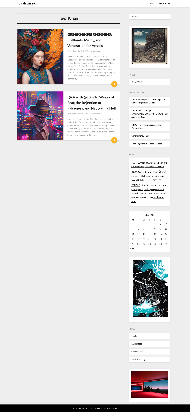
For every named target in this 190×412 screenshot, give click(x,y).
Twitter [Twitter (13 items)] (138, 197)
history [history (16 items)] (149, 176)
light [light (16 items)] (142, 180)
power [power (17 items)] (140, 189)
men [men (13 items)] (150, 180)
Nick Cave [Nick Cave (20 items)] (146, 185)
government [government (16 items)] (136, 176)
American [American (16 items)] (152, 163)
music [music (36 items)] (135, 185)
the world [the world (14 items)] (158, 193)
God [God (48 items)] (162, 171)
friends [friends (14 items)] (155, 172)
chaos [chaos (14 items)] (142, 167)
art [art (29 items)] (159, 162)
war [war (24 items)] (133, 201)
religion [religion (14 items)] (154, 190)
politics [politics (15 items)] (134, 190)
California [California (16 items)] (135, 166)
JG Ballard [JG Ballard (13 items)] (155, 176)
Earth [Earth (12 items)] (141, 172)
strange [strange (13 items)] (134, 193)
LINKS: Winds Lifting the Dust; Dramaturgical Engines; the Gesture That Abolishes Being (149, 113)
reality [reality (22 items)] (147, 189)
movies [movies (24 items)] (157, 179)
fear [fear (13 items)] (147, 172)
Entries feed (136, 344)
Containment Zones (140, 136)
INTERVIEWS (165, 3)
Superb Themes (110, 408)
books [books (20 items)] (164, 162)
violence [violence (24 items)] (158, 197)
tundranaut (92, 51)
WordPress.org (138, 359)
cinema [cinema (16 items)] (155, 166)
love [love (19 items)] (146, 180)
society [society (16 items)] (160, 189)
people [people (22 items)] (163, 185)
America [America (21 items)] (143, 162)
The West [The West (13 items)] (151, 193)
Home (151, 3)
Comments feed (138, 351)
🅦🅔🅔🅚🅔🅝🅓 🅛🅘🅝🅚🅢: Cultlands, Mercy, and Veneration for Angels (88, 40)
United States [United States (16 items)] (147, 197)
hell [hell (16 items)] (143, 176)
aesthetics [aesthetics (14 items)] (135, 163)
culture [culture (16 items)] (161, 166)
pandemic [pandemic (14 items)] (155, 185)
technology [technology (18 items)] (142, 193)
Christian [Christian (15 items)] (148, 167)
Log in (134, 336)
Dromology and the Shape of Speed (146, 143)
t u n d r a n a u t (27, 3)
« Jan (132, 248)
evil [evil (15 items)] (144, 172)
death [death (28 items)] (135, 171)
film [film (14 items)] (151, 172)
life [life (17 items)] (138, 180)
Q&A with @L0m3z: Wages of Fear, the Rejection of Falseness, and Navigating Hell (87, 99)
